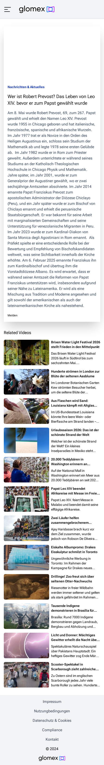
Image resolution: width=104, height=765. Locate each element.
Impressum (52, 701)
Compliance (52, 730)
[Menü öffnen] (7, 9)
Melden (12, 315)
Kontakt (52, 739)
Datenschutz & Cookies (52, 720)
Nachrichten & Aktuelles (26, 87)
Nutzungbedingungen (52, 711)
